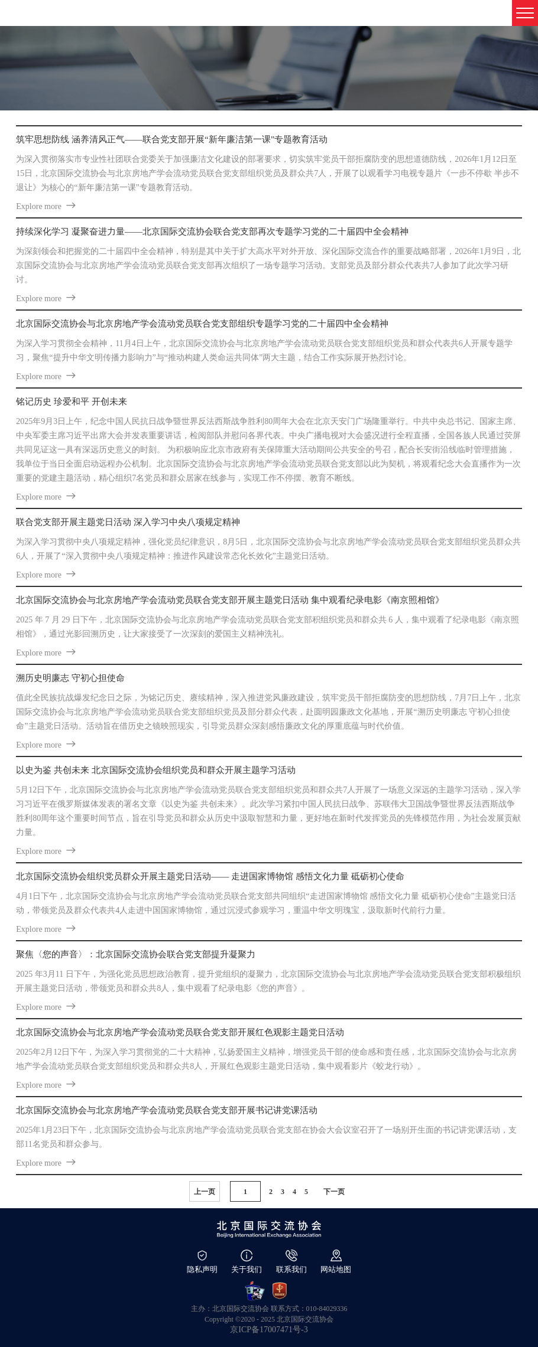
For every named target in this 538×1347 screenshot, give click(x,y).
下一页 (334, 1192)
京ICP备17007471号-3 (268, 1329)
